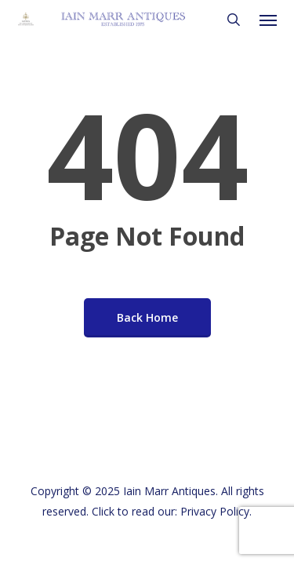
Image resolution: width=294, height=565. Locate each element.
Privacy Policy (214, 511)
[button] (268, 19)
